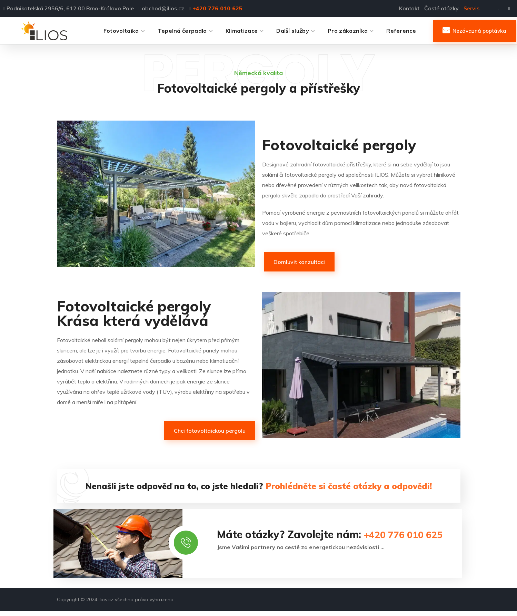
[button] (474, 31)
